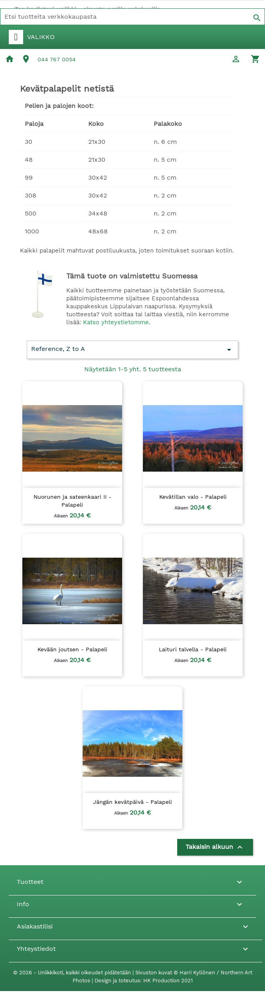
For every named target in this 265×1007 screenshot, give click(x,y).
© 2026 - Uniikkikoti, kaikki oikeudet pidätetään (72, 973)
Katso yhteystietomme (116, 322)
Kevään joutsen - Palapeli (72, 649)
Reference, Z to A (132, 350)
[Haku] (132, 16)
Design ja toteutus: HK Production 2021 (144, 980)
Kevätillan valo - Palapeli (193, 497)
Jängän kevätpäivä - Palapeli (132, 802)
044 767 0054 (57, 59)
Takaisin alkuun (215, 847)
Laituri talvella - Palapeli (193, 649)
